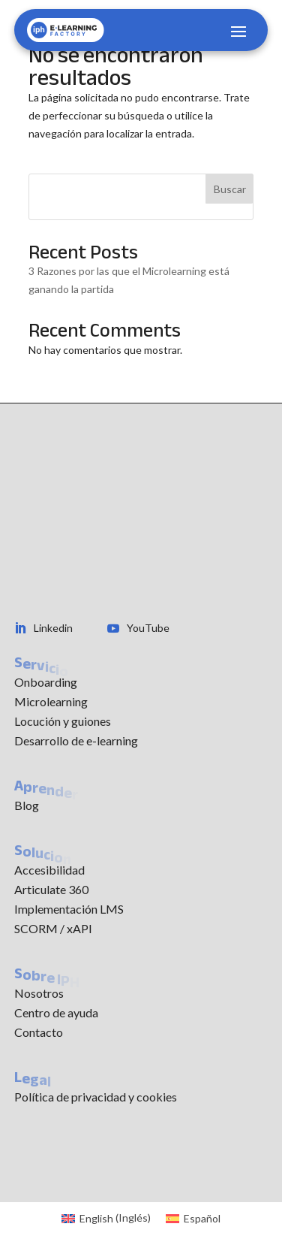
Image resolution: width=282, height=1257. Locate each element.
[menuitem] (106, 1218)
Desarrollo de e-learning (76, 740)
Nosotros (39, 993)
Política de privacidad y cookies (95, 1096)
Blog (26, 805)
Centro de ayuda (56, 1012)
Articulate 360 (51, 889)
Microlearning (51, 701)
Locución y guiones (62, 721)
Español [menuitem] (202, 1218)
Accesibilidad (49, 870)
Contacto (38, 1032)
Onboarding (45, 682)
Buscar (230, 189)
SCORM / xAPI (53, 928)
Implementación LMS (69, 909)
